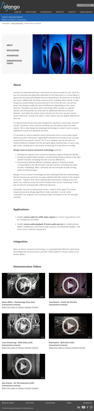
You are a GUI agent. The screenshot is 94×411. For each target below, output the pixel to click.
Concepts (72, 12)
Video (69, 403)
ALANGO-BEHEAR (86, 12)
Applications (31, 12)
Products (60, 12)
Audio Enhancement (17, 23)
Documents (50, 403)
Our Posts (30, 403)
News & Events (8, 403)
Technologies (46, 12)
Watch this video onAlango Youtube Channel (20, 307)
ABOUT (10, 45)
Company (17, 12)
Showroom (87, 403)
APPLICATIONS (13, 50)
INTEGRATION (13, 55)
